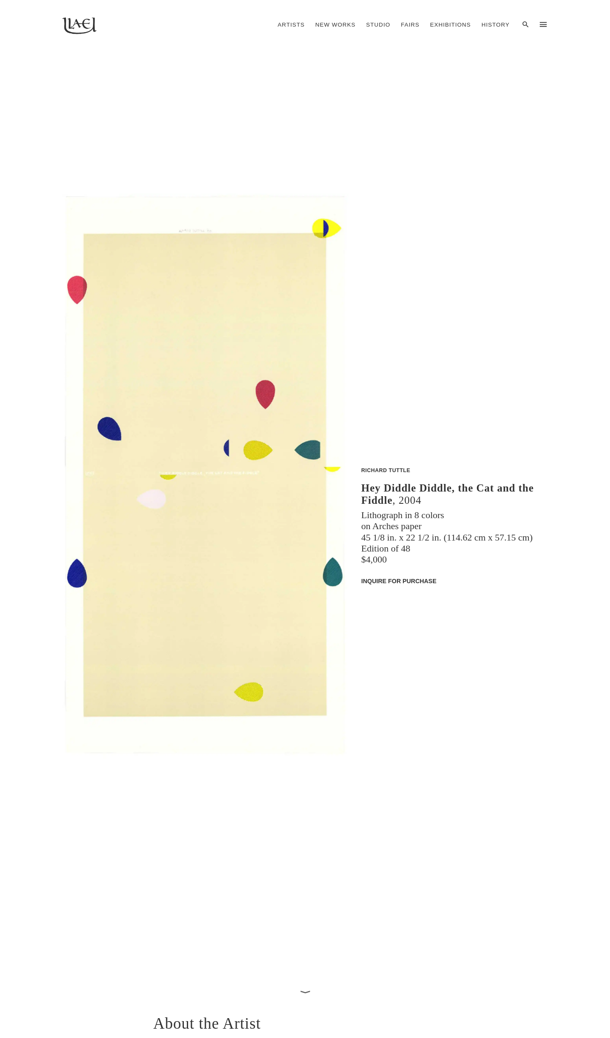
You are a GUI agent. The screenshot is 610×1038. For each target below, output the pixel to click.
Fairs (410, 25)
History (495, 25)
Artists (291, 25)
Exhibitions (450, 25)
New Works (335, 25)
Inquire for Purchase (399, 580)
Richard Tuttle (385, 470)
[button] (205, 524)
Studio (378, 25)
